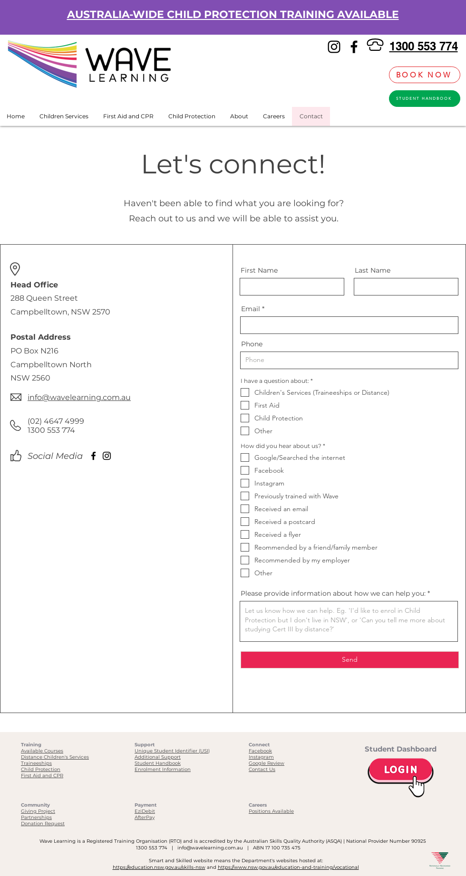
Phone (251, 344)
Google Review (266, 763)
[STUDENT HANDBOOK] (424, 98)
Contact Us (262, 769)
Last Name (372, 270)
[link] (376, 75)
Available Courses (42, 751)
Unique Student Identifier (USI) (172, 751)
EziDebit (145, 811)
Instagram (261, 757)
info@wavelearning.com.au (210, 848)
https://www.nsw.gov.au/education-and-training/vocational (288, 867)
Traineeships (36, 763)
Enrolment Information (163, 769)
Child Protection (40, 769)
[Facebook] (354, 46)
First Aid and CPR (42, 775)
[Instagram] (334, 46)
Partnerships (36, 817)
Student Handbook (158, 763)
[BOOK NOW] (424, 75)
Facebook (260, 751)
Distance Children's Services (55, 757)
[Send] (350, 659)
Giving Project (38, 811)
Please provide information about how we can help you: (333, 593)
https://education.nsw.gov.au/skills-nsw (159, 867)
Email (250, 308)
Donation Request (43, 823)
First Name (259, 270)
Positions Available (271, 811)
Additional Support (158, 757)
